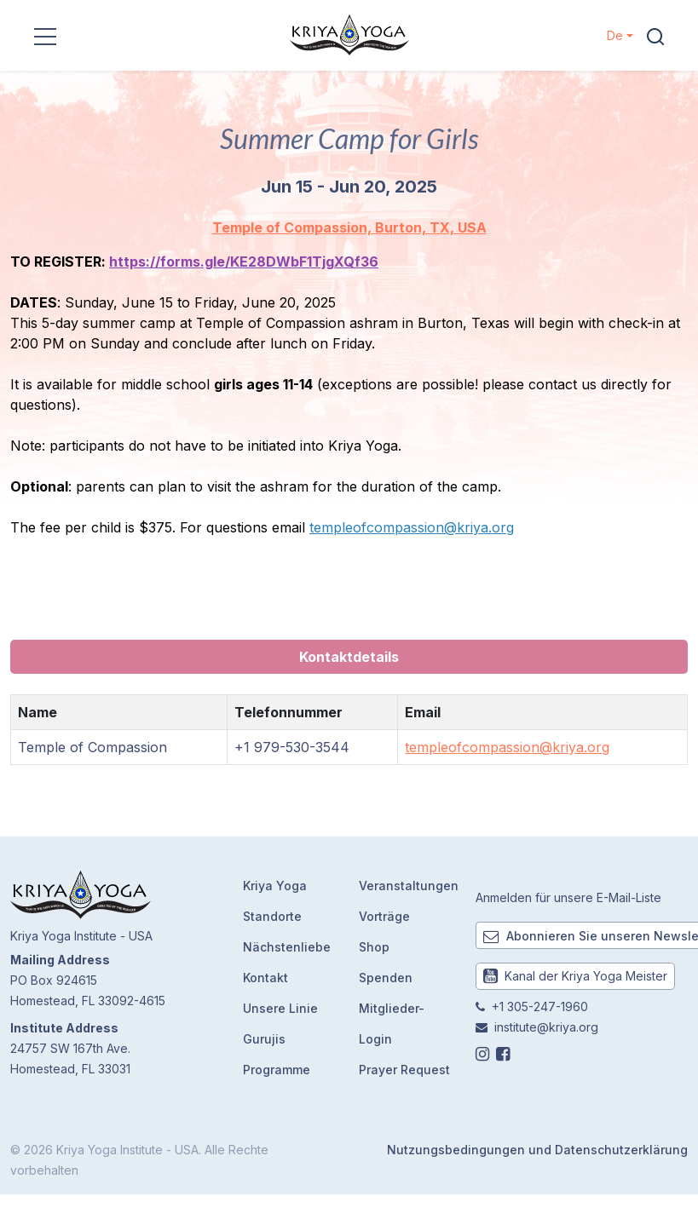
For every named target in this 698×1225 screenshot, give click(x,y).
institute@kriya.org (546, 1027)
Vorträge (384, 916)
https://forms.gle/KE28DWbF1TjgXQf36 (243, 261)
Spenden (385, 977)
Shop (374, 947)
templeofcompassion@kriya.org (411, 527)
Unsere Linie (280, 1008)
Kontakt (265, 977)
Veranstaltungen (409, 885)
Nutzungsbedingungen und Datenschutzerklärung (537, 1149)
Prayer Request (404, 1069)
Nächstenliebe (287, 947)
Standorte (272, 916)
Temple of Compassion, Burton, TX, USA (349, 227)
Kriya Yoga (275, 885)
